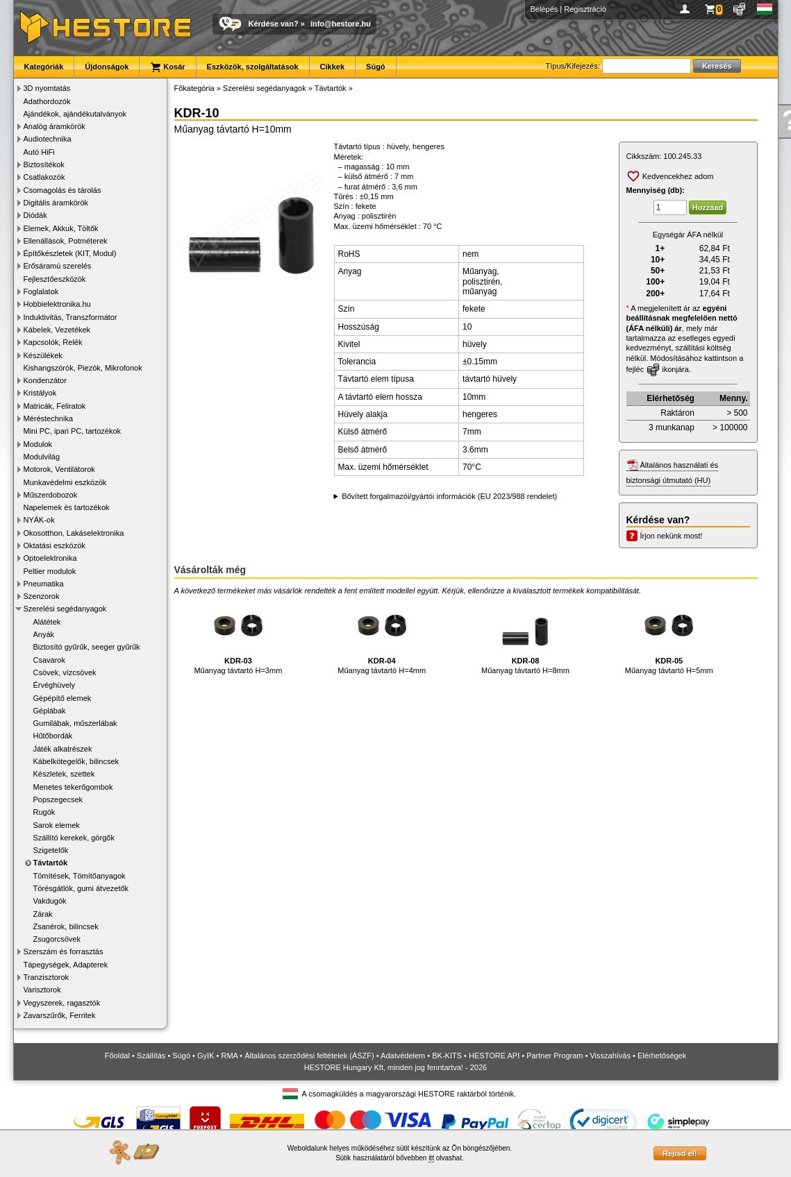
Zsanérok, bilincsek (66, 926)
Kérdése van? (274, 23)
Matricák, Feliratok (55, 406)
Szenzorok (42, 596)
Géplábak (49, 710)
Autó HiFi (39, 152)
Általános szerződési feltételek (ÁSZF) (309, 1055)
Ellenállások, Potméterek (66, 241)
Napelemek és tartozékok (67, 507)
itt (431, 1158)
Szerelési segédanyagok (65, 608)
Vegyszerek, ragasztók (62, 1003)
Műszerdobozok (51, 495)
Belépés (544, 9)
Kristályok (40, 393)
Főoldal (117, 1055)
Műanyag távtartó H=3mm (238, 636)
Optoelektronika (50, 558)
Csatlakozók (44, 177)
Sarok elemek (56, 825)
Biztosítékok (44, 164)
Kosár (167, 67)
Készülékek (43, 355)
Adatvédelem (403, 1055)
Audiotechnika (48, 139)
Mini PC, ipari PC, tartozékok (73, 431)
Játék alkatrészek (62, 749)
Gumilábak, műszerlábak (75, 723)
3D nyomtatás (47, 88)
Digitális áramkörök (56, 202)
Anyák (44, 634)
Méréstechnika (49, 418)
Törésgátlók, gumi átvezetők (81, 888)
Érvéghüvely (54, 685)
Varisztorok (42, 989)
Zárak (43, 914)
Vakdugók (50, 901)
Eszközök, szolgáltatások (253, 66)
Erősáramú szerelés (58, 266)
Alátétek (47, 622)
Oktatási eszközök (54, 545)
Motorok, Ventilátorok (59, 469)
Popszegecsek (58, 799)
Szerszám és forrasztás (63, 951)
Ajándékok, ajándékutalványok (75, 114)
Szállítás (151, 1055)
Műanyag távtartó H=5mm (669, 636)
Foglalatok (41, 291)
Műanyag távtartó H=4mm (382, 636)
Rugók (44, 812)
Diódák (35, 215)
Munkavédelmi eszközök (65, 482)
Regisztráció (585, 9)
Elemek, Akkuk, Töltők (61, 228)
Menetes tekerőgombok (73, 787)
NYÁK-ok (39, 520)
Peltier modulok (50, 571)
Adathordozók (47, 101)
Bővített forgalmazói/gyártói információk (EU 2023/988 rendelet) (449, 496)
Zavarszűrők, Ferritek (60, 1015)
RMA (229, 1055)
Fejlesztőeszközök (55, 279)
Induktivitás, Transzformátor (70, 317)
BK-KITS (447, 1055)
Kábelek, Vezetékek (57, 329)
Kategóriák (44, 66)
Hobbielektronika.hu (57, 304)
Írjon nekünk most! (671, 536)
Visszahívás (610, 1055)
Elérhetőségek (662, 1055)
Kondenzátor (45, 380)
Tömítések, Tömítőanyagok (79, 876)
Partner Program (554, 1055)
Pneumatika (44, 583)
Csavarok (49, 660)
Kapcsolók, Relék (53, 342)
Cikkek (332, 66)
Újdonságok (106, 66)
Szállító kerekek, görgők (74, 837)
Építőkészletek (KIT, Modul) (70, 253)
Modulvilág (42, 456)
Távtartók (50, 862)
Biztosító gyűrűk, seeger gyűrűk (86, 647)
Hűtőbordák (53, 735)
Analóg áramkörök (54, 126)
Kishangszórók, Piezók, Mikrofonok (83, 368)
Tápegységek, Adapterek (66, 964)
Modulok (38, 444)
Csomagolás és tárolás (62, 190)
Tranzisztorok (46, 977)
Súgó (375, 66)
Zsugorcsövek (57, 939)
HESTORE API (494, 1055)
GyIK (205, 1055)
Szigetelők (51, 850)
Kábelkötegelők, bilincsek (76, 761)
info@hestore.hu (340, 23)
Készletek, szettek (64, 774)
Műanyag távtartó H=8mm (525, 636)
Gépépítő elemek (62, 698)
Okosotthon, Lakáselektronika (74, 533)
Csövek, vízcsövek (65, 672)
